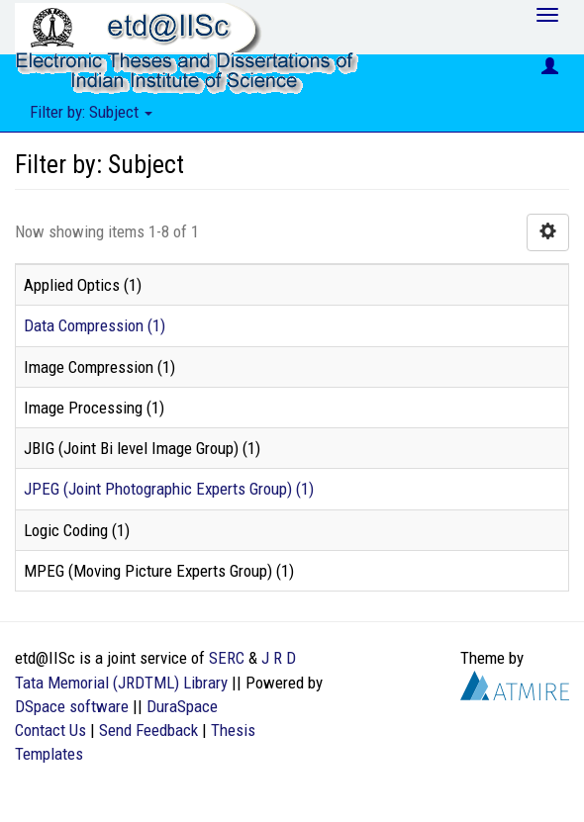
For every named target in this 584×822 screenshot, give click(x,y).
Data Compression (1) (94, 325)
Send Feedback (148, 730)
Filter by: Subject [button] (91, 112)
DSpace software (72, 706)
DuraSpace (182, 706)
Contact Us (50, 730)
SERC (226, 658)
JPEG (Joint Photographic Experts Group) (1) (169, 489)
